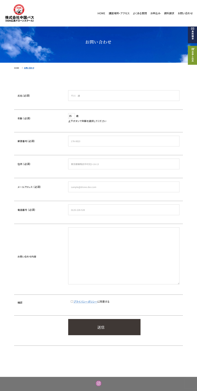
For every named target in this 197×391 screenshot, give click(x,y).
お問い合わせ (185, 13)
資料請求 (169, 13)
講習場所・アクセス (119, 13)
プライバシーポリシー (85, 301)
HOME (101, 13)
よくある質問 (140, 13)
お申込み (155, 13)
